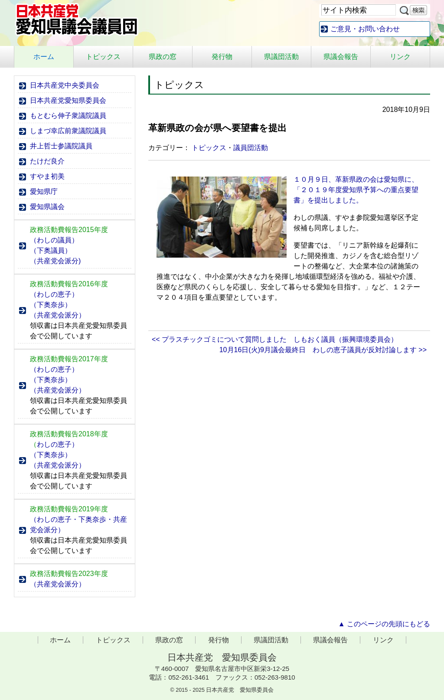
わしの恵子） (54, 444)
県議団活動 (281, 56)
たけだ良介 (47, 161)
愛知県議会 (47, 206)
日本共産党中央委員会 (64, 85)
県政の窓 (162, 56)
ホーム (43, 56)
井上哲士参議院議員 (61, 146)
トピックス (103, 56)
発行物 (222, 56)
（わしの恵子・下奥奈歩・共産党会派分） (78, 524)
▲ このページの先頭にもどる (384, 624)
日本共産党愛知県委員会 (68, 100)
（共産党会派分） (57, 315)
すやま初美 (47, 176)
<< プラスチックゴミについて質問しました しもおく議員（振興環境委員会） (275, 339)
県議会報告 (340, 56)
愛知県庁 (44, 191)
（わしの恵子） (54, 294)
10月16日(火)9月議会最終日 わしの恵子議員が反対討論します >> (323, 349)
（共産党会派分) (55, 261)
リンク (400, 56)
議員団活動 (250, 147)
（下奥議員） (51, 250)
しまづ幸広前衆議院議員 (68, 130)
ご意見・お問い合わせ (365, 29)
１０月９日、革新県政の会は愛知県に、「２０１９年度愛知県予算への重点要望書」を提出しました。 (356, 190)
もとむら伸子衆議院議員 (68, 115)
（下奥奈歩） (51, 304)
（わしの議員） (54, 240)
